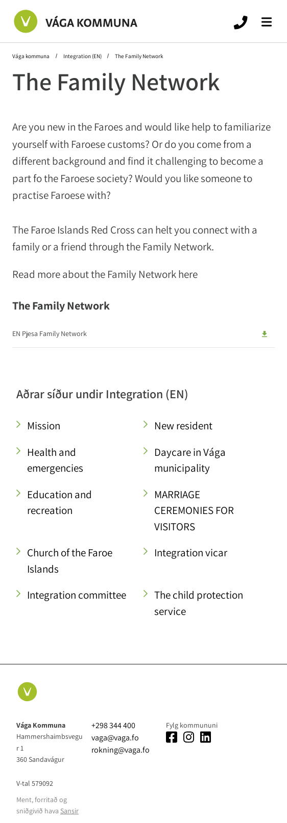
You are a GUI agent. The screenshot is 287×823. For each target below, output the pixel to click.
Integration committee (76, 595)
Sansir (69, 810)
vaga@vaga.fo (115, 737)
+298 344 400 (113, 725)
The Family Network (138, 56)
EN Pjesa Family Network (49, 333)
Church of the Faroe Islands (69, 561)
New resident (183, 425)
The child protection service (198, 603)
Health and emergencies (55, 460)
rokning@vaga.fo (120, 749)
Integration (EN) (82, 56)
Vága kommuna (31, 56)
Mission (43, 425)
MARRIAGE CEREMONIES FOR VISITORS (194, 510)
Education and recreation (59, 502)
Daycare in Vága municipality (190, 460)
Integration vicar (190, 552)
